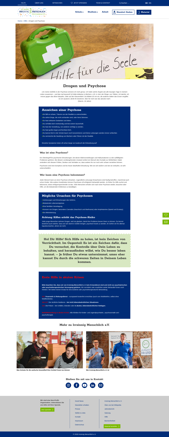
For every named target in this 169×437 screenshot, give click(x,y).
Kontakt (78, 417)
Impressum (79, 421)
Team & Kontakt (103, 3)
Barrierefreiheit (110, 421)
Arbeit (105, 12)
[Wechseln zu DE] (146, 3)
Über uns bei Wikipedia (113, 405)
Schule (78, 12)
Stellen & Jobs (80, 413)
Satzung (107, 413)
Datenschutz (79, 425)
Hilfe (23, 3)
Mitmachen (57, 3)
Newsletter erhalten (82, 405)
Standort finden (124, 12)
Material (145, 12)
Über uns (39, 3)
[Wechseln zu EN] (150, 3)
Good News (79, 401)
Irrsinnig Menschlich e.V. (113, 401)
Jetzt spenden (80, 3)
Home (20, 21)
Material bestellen (111, 426)
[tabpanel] (84, 51)
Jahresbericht (109, 409)
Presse (77, 409)
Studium (92, 12)
